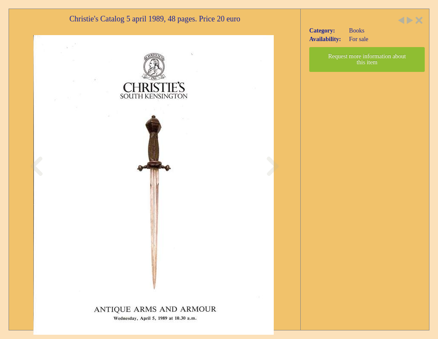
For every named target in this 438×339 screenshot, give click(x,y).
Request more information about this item (367, 59)
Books (356, 30)
